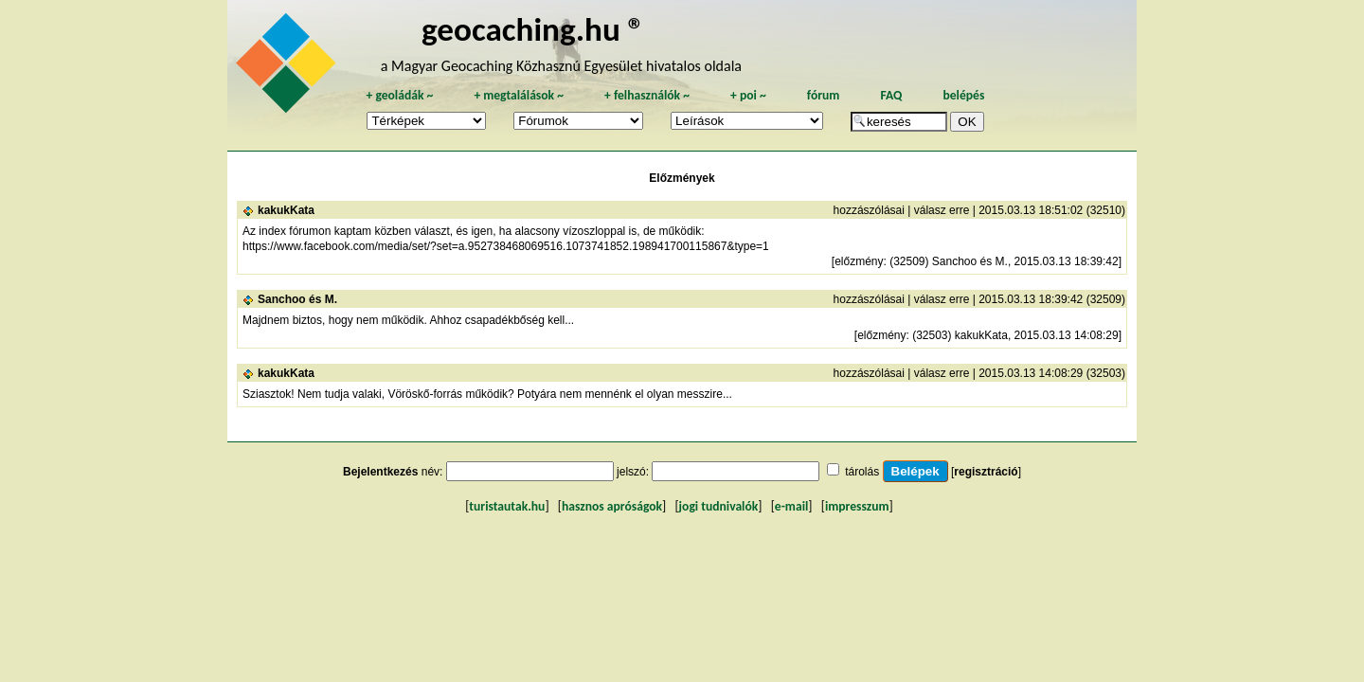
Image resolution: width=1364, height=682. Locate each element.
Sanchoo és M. (297, 299)
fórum (823, 95)
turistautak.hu (507, 506)
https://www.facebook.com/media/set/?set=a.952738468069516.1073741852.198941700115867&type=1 (505, 246)
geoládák (399, 95)
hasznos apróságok (612, 506)
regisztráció (985, 471)
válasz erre (942, 210)
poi (748, 95)
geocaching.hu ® (533, 29)
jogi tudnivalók (719, 506)
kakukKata (286, 210)
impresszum (857, 506)
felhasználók (647, 95)
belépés (963, 95)
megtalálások (518, 95)
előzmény (859, 261)
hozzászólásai (869, 210)
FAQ (891, 95)
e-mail (791, 506)
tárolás (862, 471)
